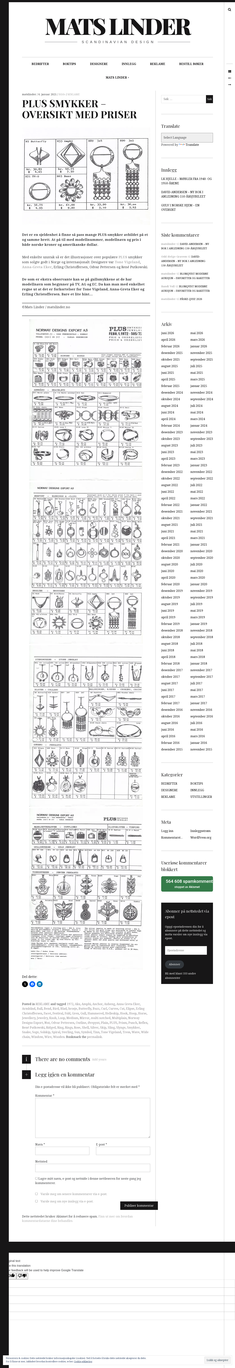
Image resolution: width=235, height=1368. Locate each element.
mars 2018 (197, 657)
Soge (35, 1032)
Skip (103, 1027)
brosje (72, 1008)
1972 (70, 1004)
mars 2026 (197, 339)
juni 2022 (167, 491)
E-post (101, 1144)
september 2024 (201, 399)
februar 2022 (170, 505)
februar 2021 (170, 544)
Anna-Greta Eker (37, 267)
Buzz (96, 1008)
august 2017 (169, 683)
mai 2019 (196, 610)
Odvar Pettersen (62, 1023)
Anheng (109, 1004)
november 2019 (201, 591)
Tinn (96, 1032)
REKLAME (157, 64)
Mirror (84, 1018)
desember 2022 (172, 472)
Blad (63, 1008)
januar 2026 (198, 346)
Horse (142, 1013)
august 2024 (169, 406)
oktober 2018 (170, 637)
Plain (104, 1023)
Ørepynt (94, 1023)
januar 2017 (198, 703)
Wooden (59, 1037)
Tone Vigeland (127, 262)
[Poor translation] (22, 1276)
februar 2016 (170, 743)
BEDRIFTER (40, 64)
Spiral (56, 1032)
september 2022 (201, 478)
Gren (75, 1013)
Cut (122, 1008)
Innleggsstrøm (200, 831)
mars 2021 (197, 538)
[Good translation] (10, 1276)
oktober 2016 (170, 716)
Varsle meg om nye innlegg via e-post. (67, 1201)
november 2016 (201, 710)
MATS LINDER (116, 77)
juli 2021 (196, 524)
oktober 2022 (170, 478)
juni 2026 (167, 333)
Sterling (67, 1032)
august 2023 (169, 445)
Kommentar (44, 1095)
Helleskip (112, 1013)
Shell (85, 1027)
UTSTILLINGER (201, 797)
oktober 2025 (170, 359)
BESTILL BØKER (191, 64)
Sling (111, 1027)
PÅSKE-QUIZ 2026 (191, 299)
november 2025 (201, 353)
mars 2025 (197, 379)
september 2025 (201, 359)
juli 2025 (196, 366)
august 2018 (169, 643)
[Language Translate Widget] (187, 137)
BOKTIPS (69, 64)
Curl (104, 1008)
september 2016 (201, 716)
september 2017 (201, 676)
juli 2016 (196, 723)
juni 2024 (167, 412)
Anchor (97, 1004)
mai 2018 (196, 650)
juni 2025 (167, 372)
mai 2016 (196, 729)
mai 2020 (196, 571)
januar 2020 (198, 584)
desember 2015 (172, 749)
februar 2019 (170, 624)
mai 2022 (196, 491)
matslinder (29, 94)
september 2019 (201, 597)
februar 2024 (170, 425)
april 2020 (168, 577)
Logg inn (167, 831)
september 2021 (201, 518)
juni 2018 (167, 650)
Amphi (86, 1004)
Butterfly (85, 1008)
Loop (61, 1018)
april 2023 (168, 458)
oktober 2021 (170, 518)
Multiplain (119, 1018)
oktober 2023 (170, 439)
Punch (132, 1023)
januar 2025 (198, 386)
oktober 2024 (170, 399)
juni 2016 (167, 729)
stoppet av (188, 883)
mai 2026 (196, 333)
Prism (123, 1023)
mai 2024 (196, 412)
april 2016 (168, 736)
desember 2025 (172, 353)
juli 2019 (196, 604)
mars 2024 (197, 419)
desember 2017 (172, 670)
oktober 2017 (170, 676)
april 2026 (168, 339)
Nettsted (41, 1161)
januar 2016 (198, 743)
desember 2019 (172, 591)
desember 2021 (172, 511)
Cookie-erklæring (83, 1361)
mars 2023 (197, 458)
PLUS (123, 257)
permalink (94, 1037)
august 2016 (169, 723)
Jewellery (28, 1018)
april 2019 (168, 617)
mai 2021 (196, 531)
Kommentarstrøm (173, 837)
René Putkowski (33, 1027)
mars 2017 (197, 696)
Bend (47, 1008)
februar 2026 (170, 346)
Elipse (130, 1008)
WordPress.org (200, 837)
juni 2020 (167, 571)
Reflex (143, 1023)
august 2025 (169, 366)
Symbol (86, 1032)
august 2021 (169, 524)
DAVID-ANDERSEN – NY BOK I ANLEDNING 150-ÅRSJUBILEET (183, 261)
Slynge (121, 1027)
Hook (124, 1013)
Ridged (51, 1027)
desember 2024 (172, 392)
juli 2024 (196, 406)
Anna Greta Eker (128, 1004)
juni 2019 (167, 610)
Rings (69, 1027)
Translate (189, 144)
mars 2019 (197, 617)
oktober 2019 (170, 597)
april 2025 (168, 379)
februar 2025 (170, 386)
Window (37, 1037)
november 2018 (201, 630)
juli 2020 (196, 564)
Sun (77, 1032)
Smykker (133, 1027)
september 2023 (201, 439)
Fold (67, 1013)
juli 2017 (196, 683)
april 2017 (168, 696)
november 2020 (201, 551)
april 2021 (168, 538)
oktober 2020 (170, 558)
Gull (83, 1013)
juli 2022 (196, 485)
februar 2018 (170, 663)
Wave (136, 1032)
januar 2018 (198, 663)
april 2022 (168, 498)
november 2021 (201, 511)
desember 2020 (172, 551)
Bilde (62, 94)
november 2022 (201, 472)
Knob (53, 1018)
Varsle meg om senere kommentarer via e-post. (74, 1194)
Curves (113, 1008)
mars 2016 (197, 736)
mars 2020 (197, 577)
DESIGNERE (99, 64)
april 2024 (168, 419)
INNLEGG (129, 64)
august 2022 (169, 485)
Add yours (99, 1059)
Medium (72, 1018)
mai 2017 (196, 690)
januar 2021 (198, 544)
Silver (94, 1027)
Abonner (174, 964)
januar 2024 (198, 425)
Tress (126, 1032)
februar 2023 (170, 465)
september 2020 (201, 558)
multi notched (101, 1018)
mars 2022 (197, 498)
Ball (39, 1008)
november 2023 (201, 432)
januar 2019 (198, 624)
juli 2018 (196, 643)
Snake (26, 1032)
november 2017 (201, 670)
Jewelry (42, 1018)
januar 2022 (198, 505)
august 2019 (169, 604)
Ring (60, 1027)
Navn (40, 1144)
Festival (58, 1013)
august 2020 (169, 564)
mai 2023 (196, 452)
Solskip (45, 1032)
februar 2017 (170, 703)
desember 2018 (172, 630)
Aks (77, 1004)
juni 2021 (167, 531)
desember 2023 (172, 432)
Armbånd (28, 1008)
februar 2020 (170, 584)
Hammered (96, 1013)
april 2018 (168, 657)
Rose (77, 1027)
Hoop (133, 1013)
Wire (48, 1037)
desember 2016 (172, 710)
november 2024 (201, 392)
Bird (56, 1008)
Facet (47, 1013)
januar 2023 (198, 465)
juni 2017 (167, 690)
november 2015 (201, 749)
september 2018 (201, 637)
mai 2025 (196, 372)
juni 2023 (167, 452)
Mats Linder (117, 25)
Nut (47, 1023)
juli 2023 (196, 445)
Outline (81, 1023)
